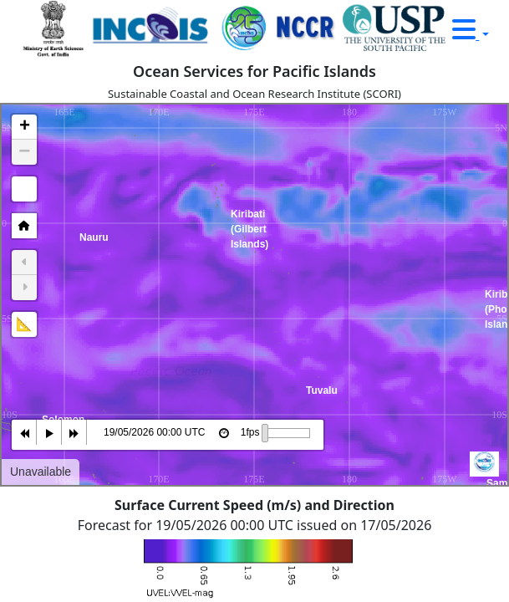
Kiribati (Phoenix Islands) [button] (490, 343)
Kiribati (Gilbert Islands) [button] (236, 263)
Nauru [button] (84, 287)
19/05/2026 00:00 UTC (154, 432)
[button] (24, 127)
